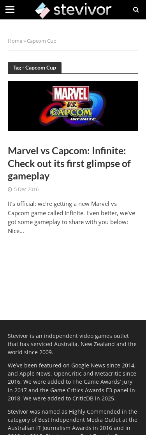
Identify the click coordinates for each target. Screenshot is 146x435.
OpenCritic (68, 373)
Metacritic (108, 373)
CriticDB (82, 398)
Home (15, 41)
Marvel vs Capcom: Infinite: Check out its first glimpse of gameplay (69, 162)
